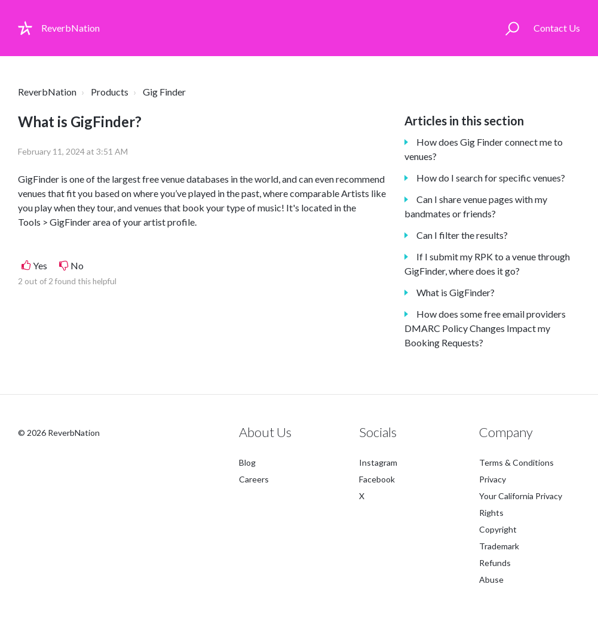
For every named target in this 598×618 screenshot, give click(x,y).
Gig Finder (164, 91)
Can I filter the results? (462, 235)
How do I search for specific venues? (490, 177)
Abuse (491, 579)
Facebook (377, 479)
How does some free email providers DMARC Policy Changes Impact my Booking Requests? (485, 328)
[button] (512, 28)
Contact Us (556, 27)
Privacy (492, 479)
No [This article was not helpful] (77, 265)
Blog (247, 462)
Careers (254, 479)
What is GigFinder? (455, 292)
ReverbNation (47, 91)
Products (109, 91)
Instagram (378, 462)
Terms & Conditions (516, 462)
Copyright (498, 529)
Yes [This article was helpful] (40, 265)
